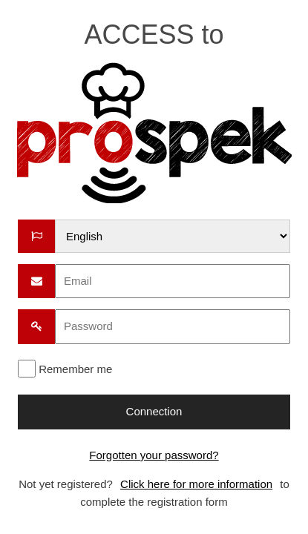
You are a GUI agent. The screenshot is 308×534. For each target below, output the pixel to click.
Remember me (75, 369)
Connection (154, 411)
